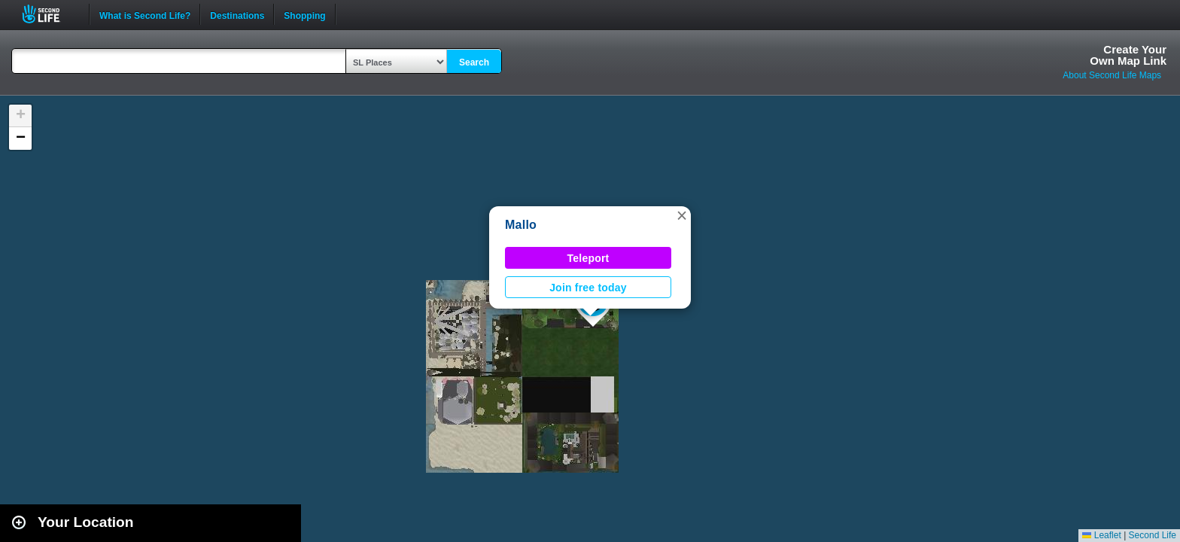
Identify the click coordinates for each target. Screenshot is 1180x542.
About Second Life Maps (1112, 75)
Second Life (49, 14)
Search (474, 62)
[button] (682, 215)
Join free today (588, 288)
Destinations (237, 14)
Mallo (521, 224)
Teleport (588, 258)
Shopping (304, 14)
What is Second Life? (144, 14)
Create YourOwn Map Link (1128, 55)
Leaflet (1101, 535)
